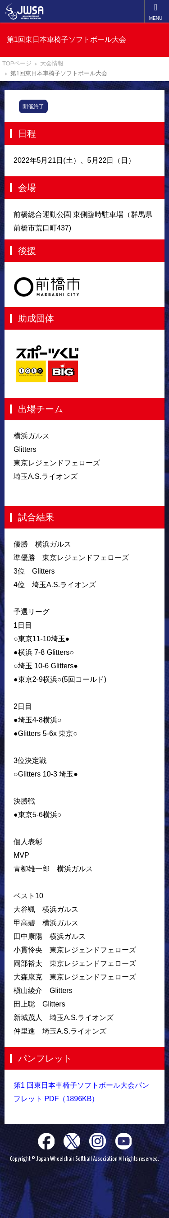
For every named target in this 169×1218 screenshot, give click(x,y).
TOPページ (17, 63)
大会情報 (52, 63)
